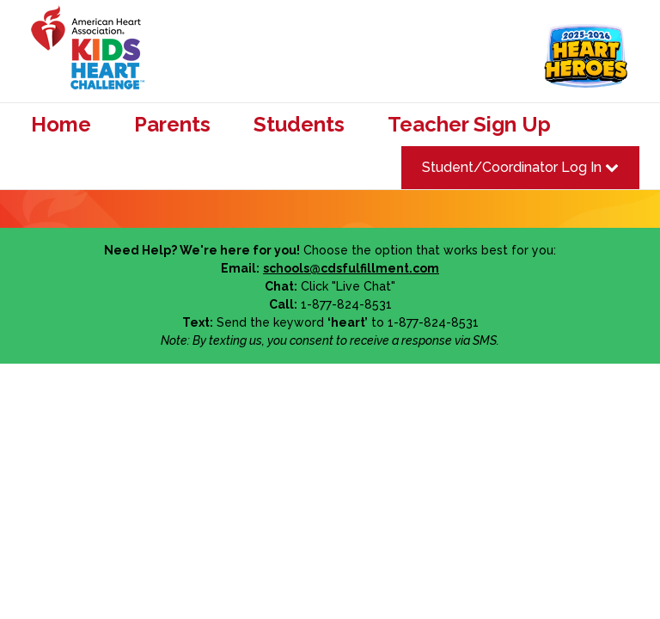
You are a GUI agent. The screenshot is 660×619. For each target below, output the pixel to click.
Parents (172, 124)
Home (61, 124)
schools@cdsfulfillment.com (351, 268)
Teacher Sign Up (469, 124)
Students (299, 124)
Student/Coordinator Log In (520, 167)
